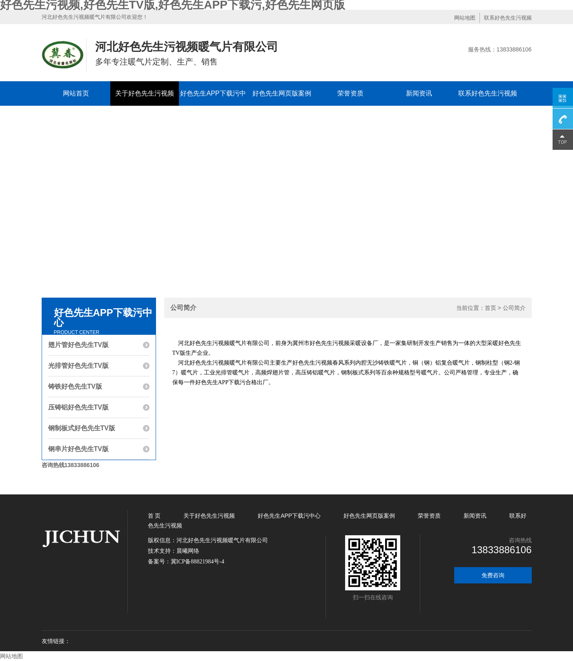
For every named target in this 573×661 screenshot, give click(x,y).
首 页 (155, 515)
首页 (490, 308)
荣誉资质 (350, 93)
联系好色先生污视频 (508, 18)
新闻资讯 (419, 93)
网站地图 (464, 18)
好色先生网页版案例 (281, 93)
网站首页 (76, 93)
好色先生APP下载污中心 (212, 105)
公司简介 (514, 308)
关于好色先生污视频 (144, 93)
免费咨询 (493, 575)
